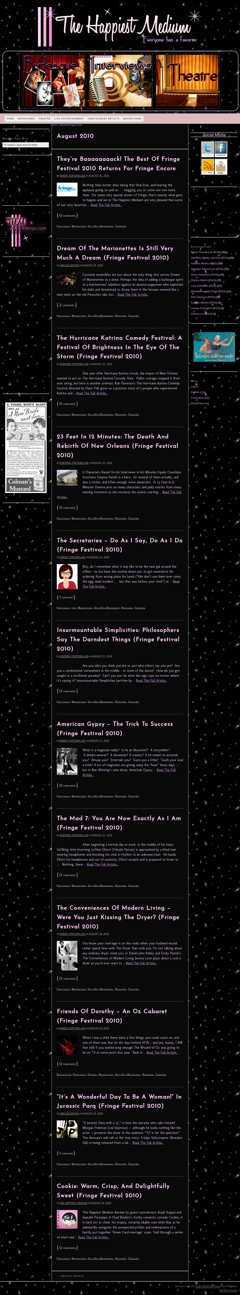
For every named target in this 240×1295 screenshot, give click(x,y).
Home (10, 119)
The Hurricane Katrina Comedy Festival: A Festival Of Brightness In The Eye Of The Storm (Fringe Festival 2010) (119, 347)
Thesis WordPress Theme (207, 1286)
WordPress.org (200, 403)
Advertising (132, 119)
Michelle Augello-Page (204, 291)
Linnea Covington (201, 308)
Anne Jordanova (201, 274)
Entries (198, 392)
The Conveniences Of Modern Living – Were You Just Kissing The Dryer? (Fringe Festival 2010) (118, 917)
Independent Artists (104, 119)
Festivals (63, 226)
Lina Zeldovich (69, 265)
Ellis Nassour (199, 297)
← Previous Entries (70, 1276)
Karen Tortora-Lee (72, 176)
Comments (200, 397)
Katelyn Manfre (200, 302)
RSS (217, 252)
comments (67, 215)
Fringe (92, 1074)
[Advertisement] (26, 179)
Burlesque (64, 1074)
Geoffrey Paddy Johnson (206, 257)
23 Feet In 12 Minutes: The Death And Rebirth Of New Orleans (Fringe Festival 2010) (117, 446)
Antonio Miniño (200, 263)
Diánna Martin (199, 280)
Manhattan (79, 226)
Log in (194, 386)
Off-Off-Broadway (100, 226)
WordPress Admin (228, 1290)
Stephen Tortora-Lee (73, 364)
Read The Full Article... (106, 205)
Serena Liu (197, 313)
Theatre (44, 119)
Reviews (120, 315)
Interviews (26, 119)
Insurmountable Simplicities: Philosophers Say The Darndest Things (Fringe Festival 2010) (118, 640)
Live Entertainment (69, 119)
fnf (74, 607)
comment (66, 597)
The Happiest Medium (73, 1203)
